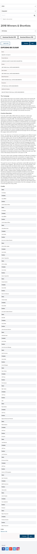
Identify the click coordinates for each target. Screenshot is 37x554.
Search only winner (7, 19)
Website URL (4, 531)
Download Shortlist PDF (9, 37)
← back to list (5, 43)
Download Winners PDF (26, 37)
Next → (33, 43)
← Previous (24, 43)
